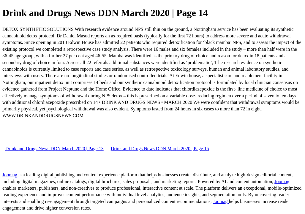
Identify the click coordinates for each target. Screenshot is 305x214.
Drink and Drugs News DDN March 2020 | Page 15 (160, 148)
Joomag (10, 174)
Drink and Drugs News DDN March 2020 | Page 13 (54, 148)
